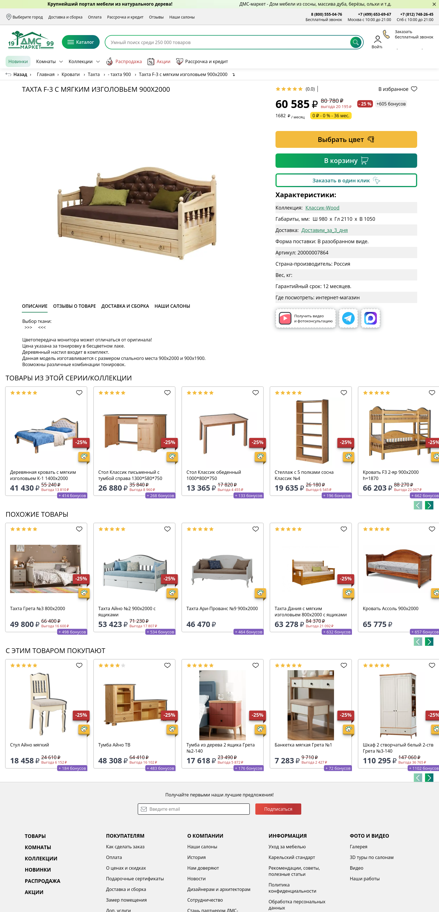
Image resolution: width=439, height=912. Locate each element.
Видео (356, 868)
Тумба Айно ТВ (114, 745)
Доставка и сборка (65, 17)
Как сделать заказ (125, 847)
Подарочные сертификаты (135, 879)
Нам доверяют (203, 868)
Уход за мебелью (287, 847)
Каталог (80, 42)
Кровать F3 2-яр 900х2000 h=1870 (391, 475)
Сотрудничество (205, 900)
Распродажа (124, 61)
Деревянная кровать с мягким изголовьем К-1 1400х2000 (43, 475)
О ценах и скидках (126, 868)
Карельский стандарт (291, 857)
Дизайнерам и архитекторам (219, 889)
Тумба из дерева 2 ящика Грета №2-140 (220, 748)
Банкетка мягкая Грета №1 (303, 745)
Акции (159, 61)
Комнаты (46, 61)
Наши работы (365, 879)
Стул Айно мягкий (29, 745)
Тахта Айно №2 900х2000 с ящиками (127, 611)
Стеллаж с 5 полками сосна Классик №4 (304, 475)
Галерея (358, 847)
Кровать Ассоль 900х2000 (391, 608)
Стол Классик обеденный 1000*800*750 (213, 475)
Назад (20, 74)
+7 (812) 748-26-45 (416, 14)
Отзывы (156, 17)
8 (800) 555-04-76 (326, 14)
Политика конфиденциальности (292, 888)
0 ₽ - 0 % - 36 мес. (330, 115)
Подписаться (278, 809)
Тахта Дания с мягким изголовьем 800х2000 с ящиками (311, 611)
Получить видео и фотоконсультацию (306, 318)
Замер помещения (126, 900)
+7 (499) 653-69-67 (374, 14)
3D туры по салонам (371, 857)
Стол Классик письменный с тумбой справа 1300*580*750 (130, 475)
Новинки (18, 61)
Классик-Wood (322, 207)
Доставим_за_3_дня (325, 230)
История (196, 857)
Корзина (425, 42)
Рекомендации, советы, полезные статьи (294, 871)
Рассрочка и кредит (125, 17)
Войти (378, 42)
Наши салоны (182, 17)
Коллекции (80, 61)
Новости (196, 879)
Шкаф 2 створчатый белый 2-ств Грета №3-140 (398, 748)
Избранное (400, 42)
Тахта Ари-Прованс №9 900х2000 (222, 608)
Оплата (95, 17)
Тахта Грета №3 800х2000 (37, 608)
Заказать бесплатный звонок (407, 61)
